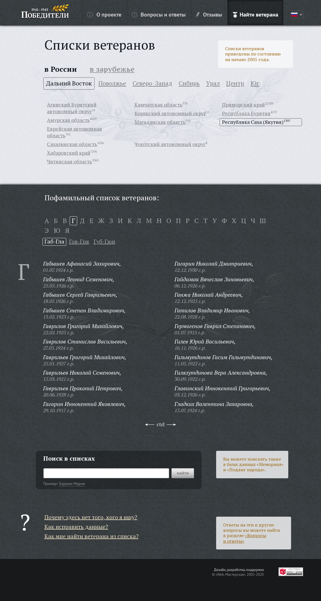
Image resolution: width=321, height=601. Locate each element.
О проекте (104, 14)
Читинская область (69, 161)
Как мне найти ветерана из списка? (91, 536)
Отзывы (209, 14)
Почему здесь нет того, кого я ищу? (90, 517)
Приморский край (243, 104)
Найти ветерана (255, 14)
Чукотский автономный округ (170, 144)
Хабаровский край (68, 152)
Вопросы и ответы (159, 14)
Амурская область (68, 120)
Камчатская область (158, 104)
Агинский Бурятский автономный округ (71, 108)
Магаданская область (159, 122)
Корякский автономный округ (170, 113)
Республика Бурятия (246, 113)
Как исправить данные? (76, 526)
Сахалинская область (72, 144)
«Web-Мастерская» (230, 574)
